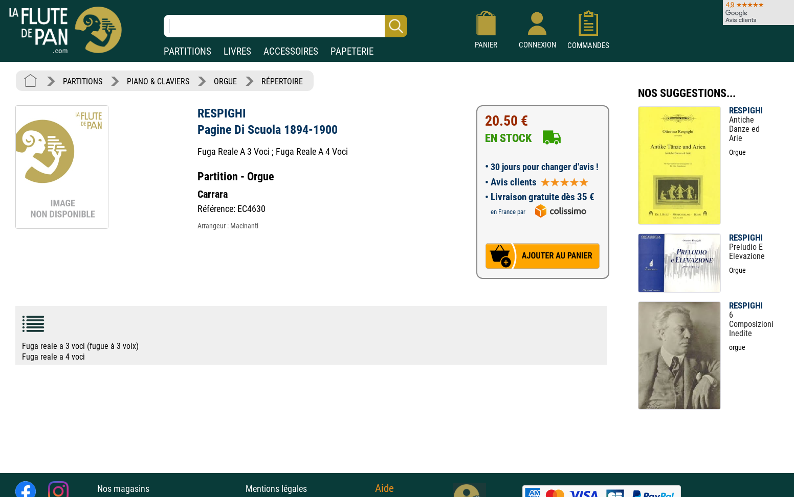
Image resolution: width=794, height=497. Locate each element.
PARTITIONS (187, 51)
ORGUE (225, 81)
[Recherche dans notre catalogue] (285, 26)
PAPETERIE (351, 51)
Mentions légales (276, 488)
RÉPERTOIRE (282, 81)
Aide (384, 488)
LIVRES (237, 51)
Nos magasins (123, 488)
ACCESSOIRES (290, 51)
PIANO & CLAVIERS (158, 81)
